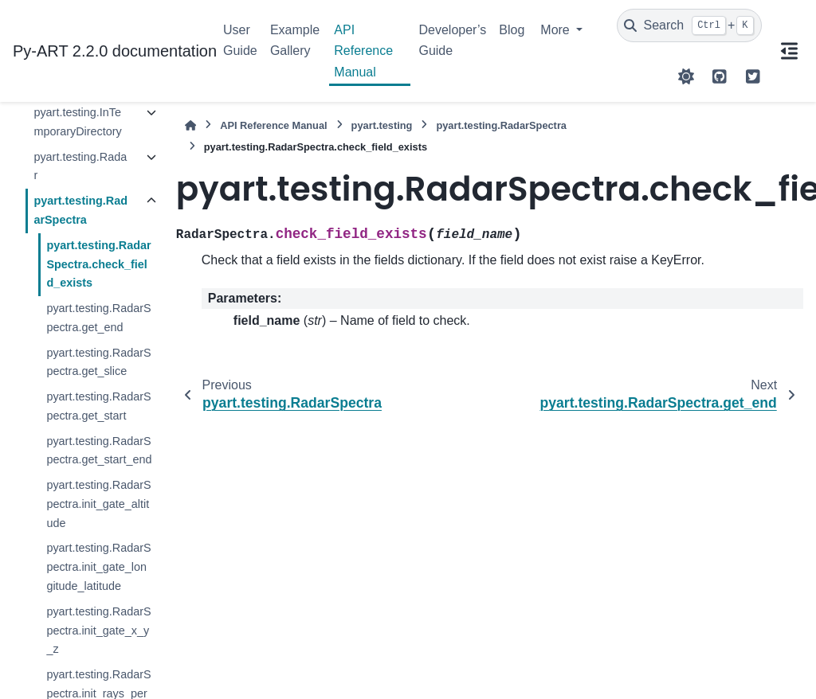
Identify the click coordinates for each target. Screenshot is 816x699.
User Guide (240, 40)
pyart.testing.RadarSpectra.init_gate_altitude (98, 503)
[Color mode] (686, 76)
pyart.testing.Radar (80, 166)
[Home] (190, 125)
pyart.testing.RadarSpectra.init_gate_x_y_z (98, 630)
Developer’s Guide (452, 40)
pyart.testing (382, 125)
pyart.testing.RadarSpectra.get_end (98, 318)
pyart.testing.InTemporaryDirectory (77, 122)
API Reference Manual (363, 51)
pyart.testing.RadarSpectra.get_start (98, 406)
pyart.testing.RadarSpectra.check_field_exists (98, 264)
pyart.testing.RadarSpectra (80, 210)
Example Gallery (295, 40)
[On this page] (789, 50)
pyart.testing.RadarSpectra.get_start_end (98, 451)
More (556, 30)
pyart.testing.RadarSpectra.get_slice (98, 362)
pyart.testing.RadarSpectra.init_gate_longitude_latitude (98, 566)
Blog (511, 30)
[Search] (689, 25)
